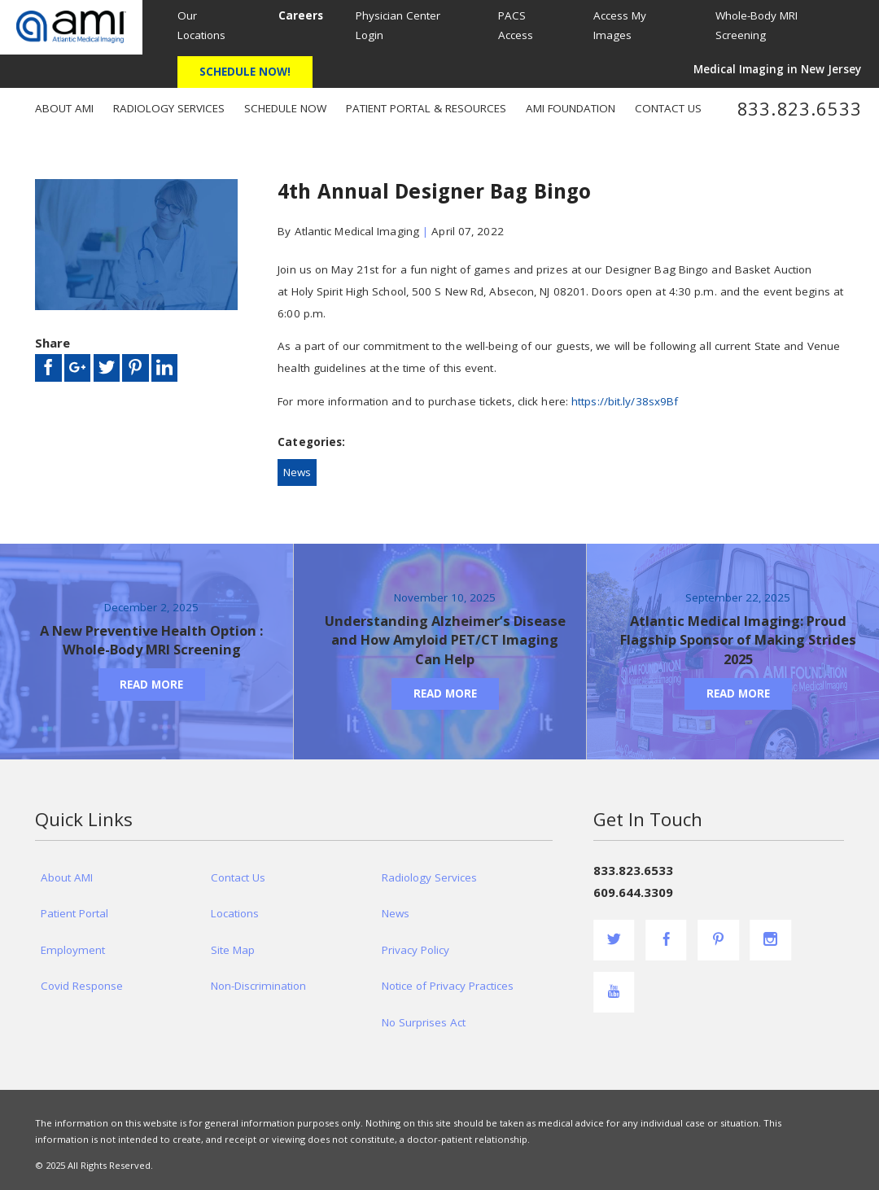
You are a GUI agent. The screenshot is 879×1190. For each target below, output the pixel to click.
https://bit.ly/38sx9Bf (624, 401)
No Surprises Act (424, 1022)
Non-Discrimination (258, 985)
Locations (235, 913)
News (297, 472)
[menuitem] (300, 15)
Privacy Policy (415, 950)
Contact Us (238, 877)
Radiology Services (429, 877)
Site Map (233, 950)
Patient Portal (74, 913)
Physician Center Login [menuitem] (398, 25)
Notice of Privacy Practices (448, 985)
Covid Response (82, 985)
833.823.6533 (799, 109)
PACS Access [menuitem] (515, 25)
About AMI (67, 877)
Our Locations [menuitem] (201, 25)
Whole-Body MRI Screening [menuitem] (756, 25)
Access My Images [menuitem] (619, 25)
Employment (73, 950)
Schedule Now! (245, 71)
